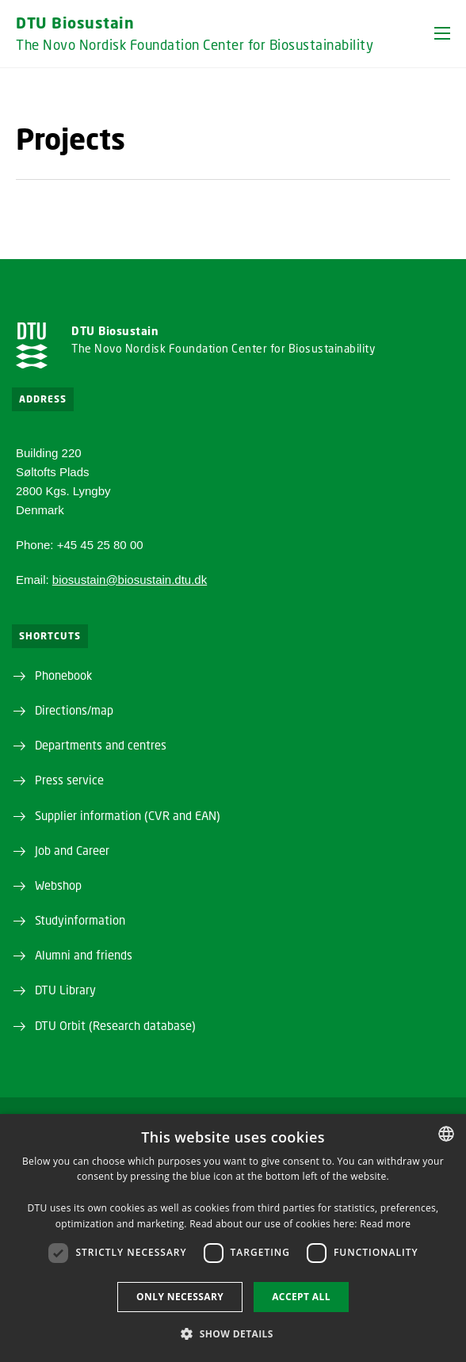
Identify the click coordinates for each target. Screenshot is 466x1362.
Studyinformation (80, 920)
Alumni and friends (83, 955)
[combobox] (446, 1134)
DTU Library (65, 989)
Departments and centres (100, 745)
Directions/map (74, 710)
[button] (442, 33)
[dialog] (233, 1238)
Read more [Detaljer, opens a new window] (385, 1223)
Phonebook (63, 675)
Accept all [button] (301, 1296)
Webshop (58, 885)
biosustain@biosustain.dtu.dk (129, 579)
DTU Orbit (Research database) (115, 1025)
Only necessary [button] (179, 1296)
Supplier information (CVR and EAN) (127, 815)
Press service (69, 780)
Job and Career (72, 850)
